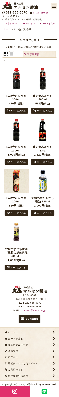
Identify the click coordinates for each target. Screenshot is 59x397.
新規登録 (12, 23)
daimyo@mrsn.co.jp (34, 310)
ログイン (30, 23)
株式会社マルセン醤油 (20, 5)
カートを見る (47, 23)
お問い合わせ (40, 12)
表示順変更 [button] (32, 54)
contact (32, 318)
